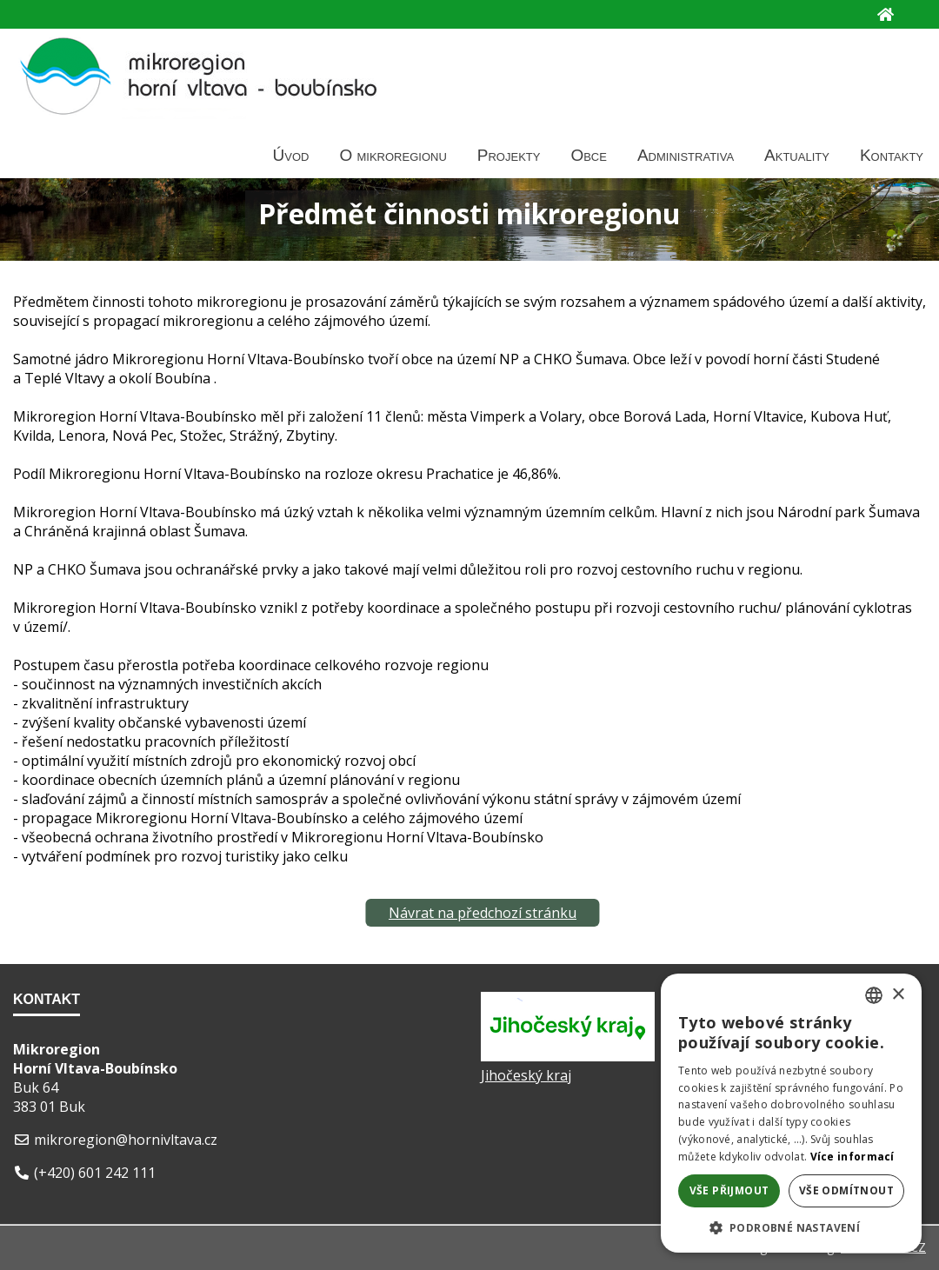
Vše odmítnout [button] (846, 1190)
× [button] (897, 994)
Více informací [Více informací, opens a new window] (852, 1156)
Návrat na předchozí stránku (482, 912)
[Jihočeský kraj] (568, 1056)
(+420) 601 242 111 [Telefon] (95, 1172)
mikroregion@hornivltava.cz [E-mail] (125, 1139)
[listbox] (873, 995)
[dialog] (791, 1113)
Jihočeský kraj (526, 1075)
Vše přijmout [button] (729, 1190)
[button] (791, 1227)
